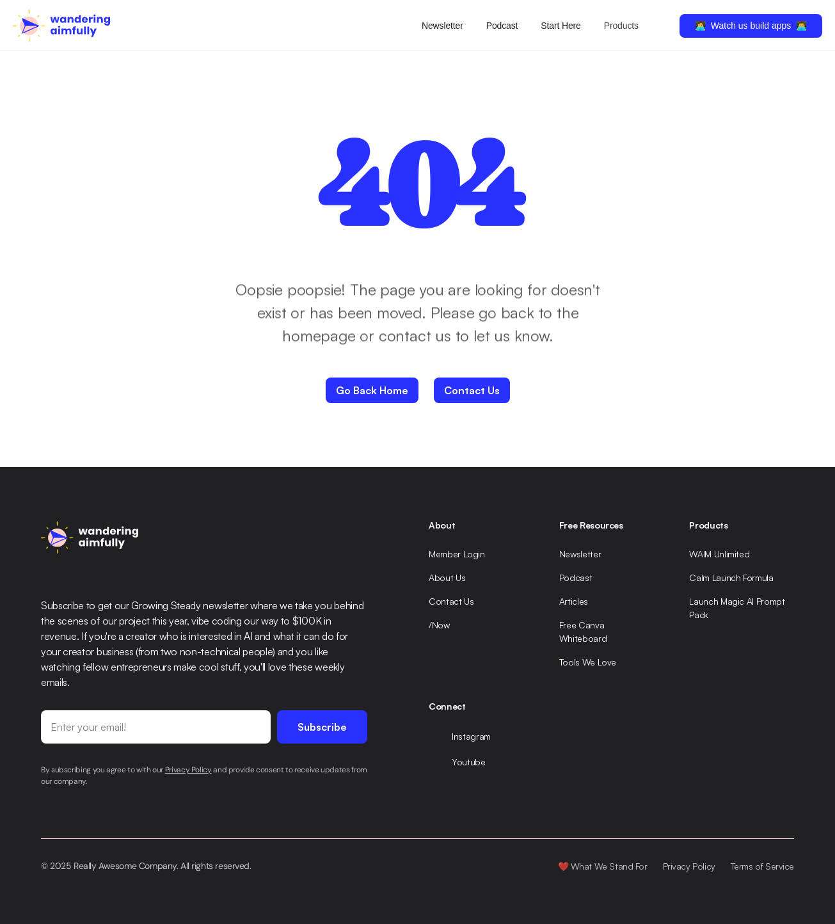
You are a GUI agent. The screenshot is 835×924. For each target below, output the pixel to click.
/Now (439, 624)
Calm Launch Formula (731, 577)
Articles (573, 601)
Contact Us (451, 601)
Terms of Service (762, 866)
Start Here (560, 25)
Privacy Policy (689, 866)
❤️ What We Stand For (603, 866)
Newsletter (442, 25)
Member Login (457, 553)
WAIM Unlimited (719, 553)
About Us (447, 577)
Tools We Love (587, 662)
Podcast (502, 25)
